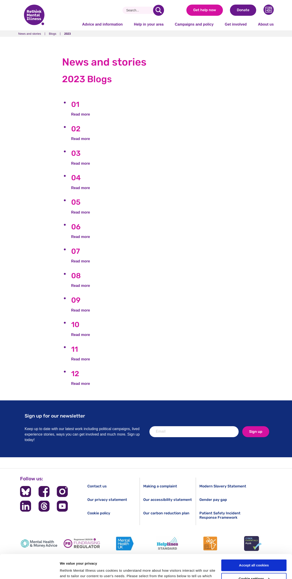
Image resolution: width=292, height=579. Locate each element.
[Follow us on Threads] (44, 506)
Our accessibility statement (167, 499)
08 (76, 275)
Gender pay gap (213, 499)
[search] (158, 10)
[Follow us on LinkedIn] (25, 506)
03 (76, 153)
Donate (243, 10)
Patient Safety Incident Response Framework (219, 515)
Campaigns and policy (194, 24)
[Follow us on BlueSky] (25, 491)
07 (75, 251)
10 (75, 324)
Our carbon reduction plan (166, 513)
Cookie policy (98, 513)
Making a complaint (160, 486)
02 (76, 128)
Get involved (236, 24)
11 (74, 349)
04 (76, 177)
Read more (80, 114)
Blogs (52, 33)
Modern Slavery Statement (222, 486)
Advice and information (102, 24)
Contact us (97, 486)
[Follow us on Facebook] (44, 491)
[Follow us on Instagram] (62, 491)
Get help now (204, 10)
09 (76, 300)
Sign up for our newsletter (55, 416)
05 (76, 202)
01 (75, 104)
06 (76, 226)
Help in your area (149, 24)
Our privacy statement (107, 499)
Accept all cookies (254, 541)
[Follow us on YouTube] (62, 506)
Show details (70, 570)
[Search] (139, 10)
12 (75, 373)
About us (266, 24)
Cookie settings (254, 555)
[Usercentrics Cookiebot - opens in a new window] (30, 570)
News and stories (29, 33)
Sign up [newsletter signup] (255, 431)
